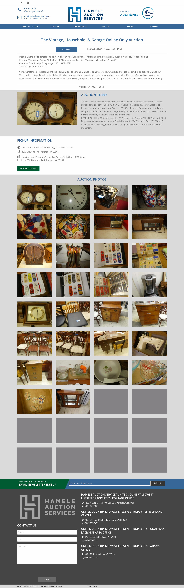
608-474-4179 (89, 557)
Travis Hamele (97, 86)
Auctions (79, 26)
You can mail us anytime (37, 17)
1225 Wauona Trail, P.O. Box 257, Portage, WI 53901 (107, 502)
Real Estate (29, 26)
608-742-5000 (89, 506)
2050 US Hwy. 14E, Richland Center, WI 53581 (104, 520)
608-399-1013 (89, 540)
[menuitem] (29, 26)
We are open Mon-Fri (34, 10)
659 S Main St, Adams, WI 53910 (98, 554)
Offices (129, 26)
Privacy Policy (92, 586)
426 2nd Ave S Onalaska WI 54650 (98, 537)
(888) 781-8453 (90, 523)
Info (104, 26)
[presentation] (36, 571)
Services (54, 26)
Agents (154, 26)
